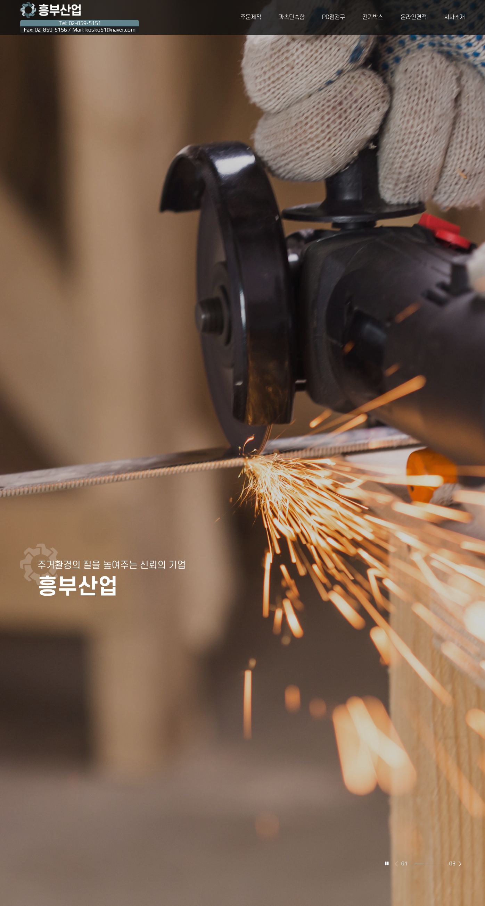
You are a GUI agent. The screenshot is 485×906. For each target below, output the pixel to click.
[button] (460, 863)
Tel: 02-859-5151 (79, 23)
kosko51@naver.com (110, 29)
